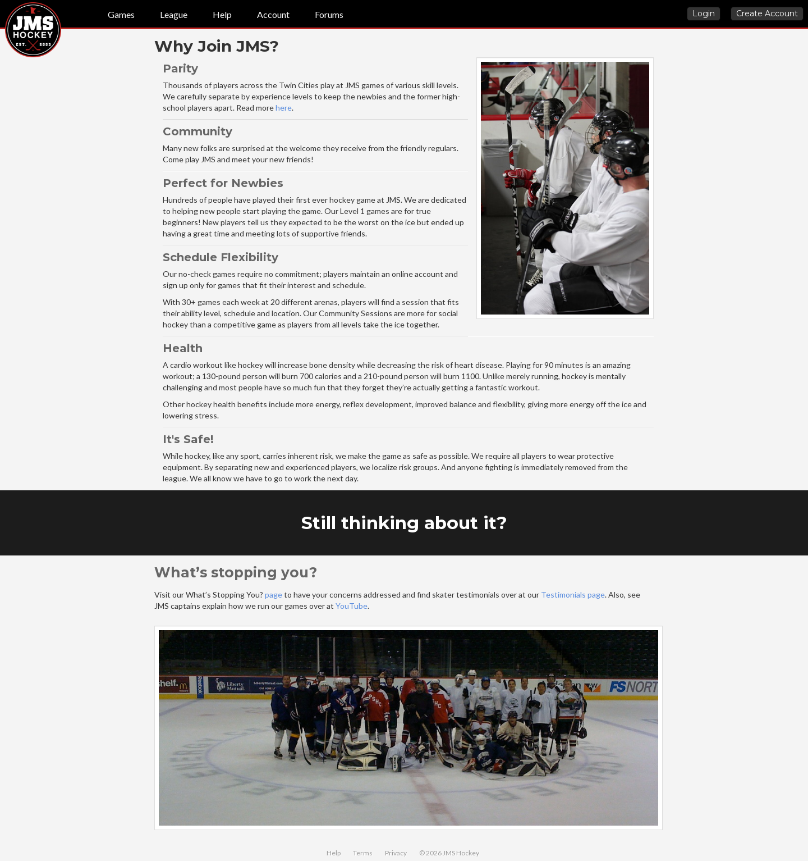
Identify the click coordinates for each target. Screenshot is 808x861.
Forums (329, 14)
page (273, 594)
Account (273, 14)
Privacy (396, 853)
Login (703, 13)
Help (222, 14)
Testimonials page (573, 594)
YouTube (352, 606)
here (284, 107)
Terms (363, 853)
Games (121, 14)
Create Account (767, 13)
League (173, 14)
